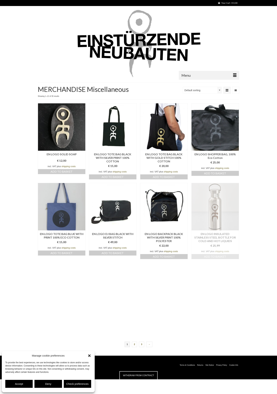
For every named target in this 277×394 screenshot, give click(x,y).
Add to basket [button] (62, 171)
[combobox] (202, 90)
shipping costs (68, 166)
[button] (89, 355)
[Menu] (209, 75)
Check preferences (77, 383)
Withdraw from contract (138, 375)
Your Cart (227, 3)
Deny (48, 383)
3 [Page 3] (141, 344)
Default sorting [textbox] (192, 90)
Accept (19, 383)
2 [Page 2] (134, 344)
